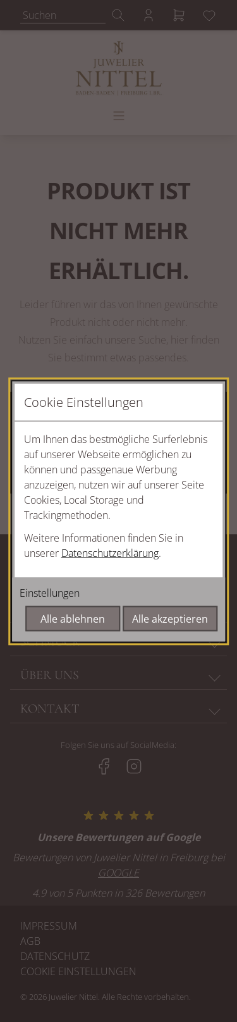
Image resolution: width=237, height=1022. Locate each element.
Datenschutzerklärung (110, 552)
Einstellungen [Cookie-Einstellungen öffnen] (50, 592)
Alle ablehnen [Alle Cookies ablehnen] (72, 618)
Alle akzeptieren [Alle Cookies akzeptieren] (170, 618)
